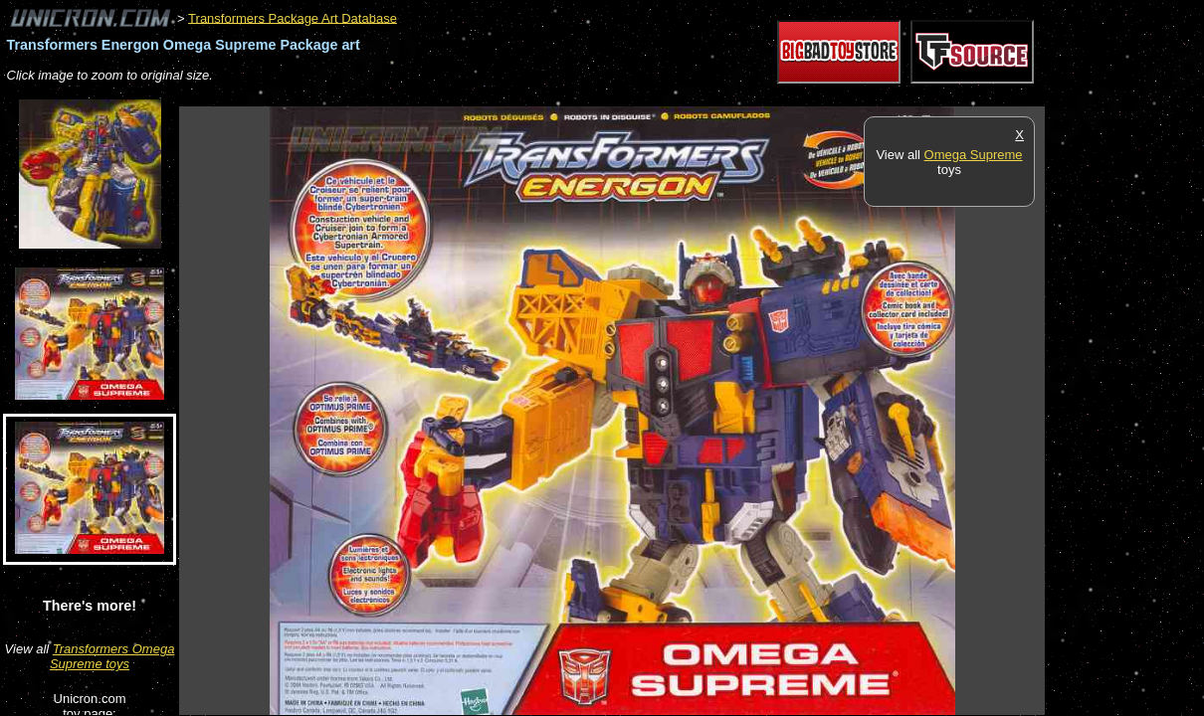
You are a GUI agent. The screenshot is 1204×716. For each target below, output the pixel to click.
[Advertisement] (541, 96)
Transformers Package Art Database (292, 17)
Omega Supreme (973, 154)
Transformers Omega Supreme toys (112, 656)
